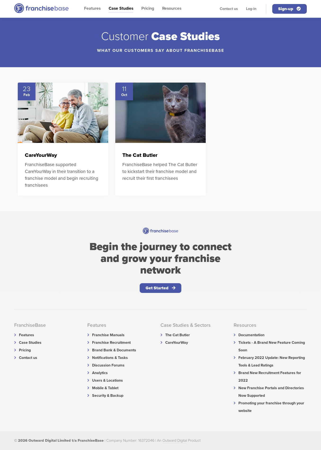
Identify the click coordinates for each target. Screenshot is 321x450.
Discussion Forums (108, 365)
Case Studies (121, 8)
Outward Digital (174, 440)
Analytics (100, 373)
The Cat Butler (177, 335)
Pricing (147, 8)
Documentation (251, 335)
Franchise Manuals (108, 335)
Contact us (229, 8)
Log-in (251, 8)
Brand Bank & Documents (114, 350)
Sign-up (289, 8)
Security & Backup (107, 395)
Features (92, 8)
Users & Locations (107, 380)
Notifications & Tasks (110, 357)
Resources (171, 8)
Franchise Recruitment (111, 342)
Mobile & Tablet (105, 388)
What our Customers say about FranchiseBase (160, 50)
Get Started (160, 288)
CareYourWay (176, 342)
